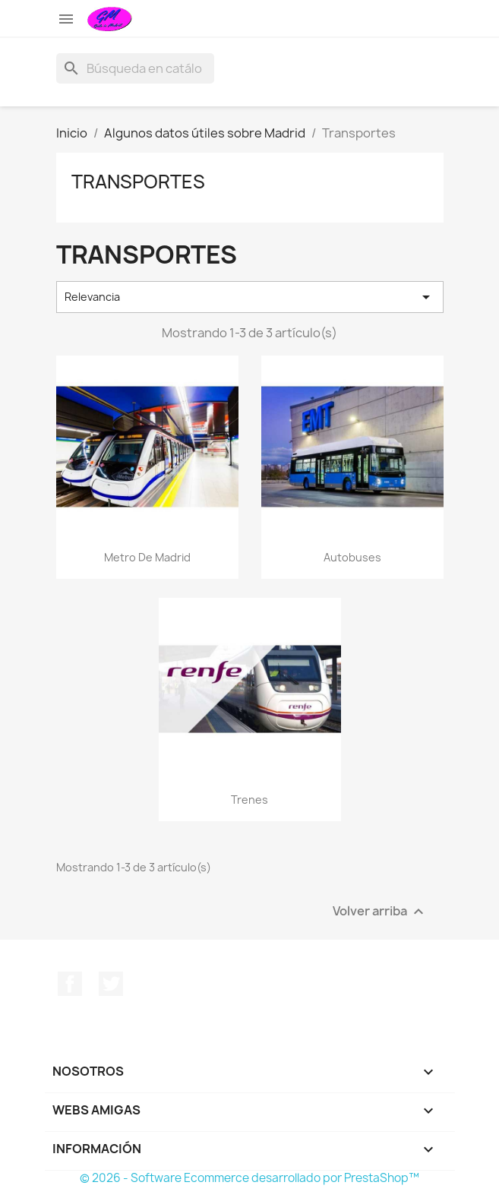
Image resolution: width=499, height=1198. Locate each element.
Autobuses (352, 557)
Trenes (249, 799)
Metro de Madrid (147, 557)
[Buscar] (135, 68)
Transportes (138, 181)
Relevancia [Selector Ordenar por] (250, 297)
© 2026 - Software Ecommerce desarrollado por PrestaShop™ (249, 1178)
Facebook (70, 984)
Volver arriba (380, 911)
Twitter (111, 984)
